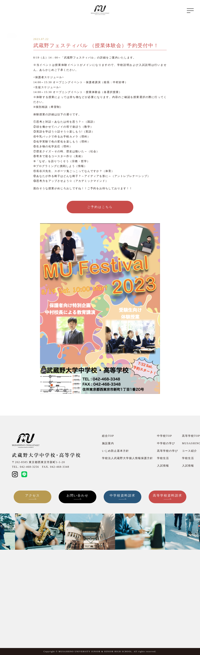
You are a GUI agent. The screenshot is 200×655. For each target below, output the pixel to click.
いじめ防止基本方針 (115, 450)
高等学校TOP (191, 435)
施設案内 (108, 443)
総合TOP (108, 435)
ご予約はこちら (100, 207)
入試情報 (163, 465)
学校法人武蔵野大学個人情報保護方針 (127, 458)
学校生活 (163, 458)
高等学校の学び (167, 450)
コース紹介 (189, 450)
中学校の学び (166, 443)
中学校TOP (164, 435)
